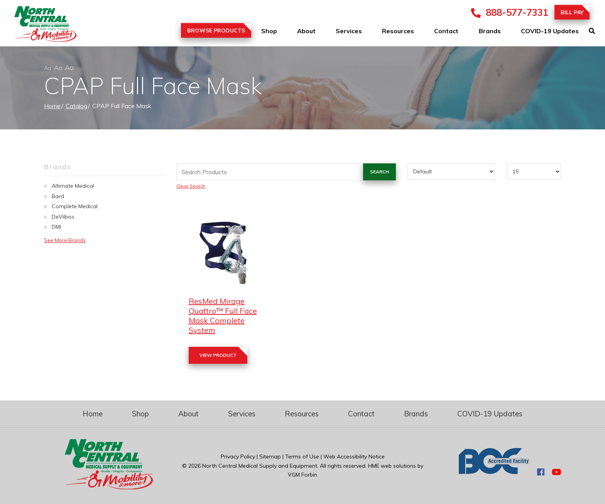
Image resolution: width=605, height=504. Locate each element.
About (306, 31)
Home (52, 106)
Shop (269, 31)
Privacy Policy (238, 456)
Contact (446, 31)
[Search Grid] (286, 171)
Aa (47, 67)
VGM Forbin (302, 474)
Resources (398, 31)
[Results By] (534, 171)
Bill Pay (572, 12)
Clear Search (190, 186)
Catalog (76, 106)
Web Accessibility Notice (354, 456)
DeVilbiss (63, 216)
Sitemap (270, 456)
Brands (490, 31)
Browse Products (216, 30)
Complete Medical (75, 206)
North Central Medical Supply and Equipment (259, 465)
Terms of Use (302, 456)
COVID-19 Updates (550, 31)
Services (349, 31)
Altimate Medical (73, 185)
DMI (56, 226)
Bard (58, 196)
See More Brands (65, 240)
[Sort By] (451, 171)
